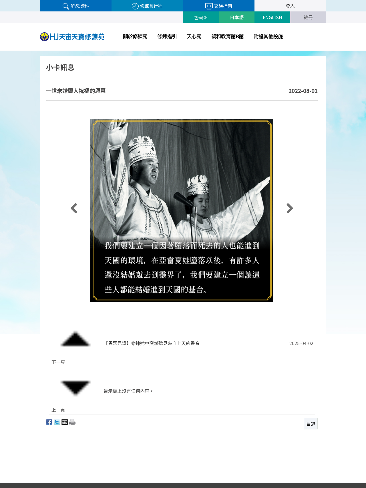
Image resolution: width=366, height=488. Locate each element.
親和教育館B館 (227, 36)
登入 (290, 5)
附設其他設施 (268, 36)
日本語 (237, 17)
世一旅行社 (295, 469)
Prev (266, 469)
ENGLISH (272, 17)
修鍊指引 (167, 36)
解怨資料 (76, 6)
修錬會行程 (147, 6)
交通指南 (218, 6)
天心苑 (194, 36)
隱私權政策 (237, 468)
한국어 (201, 17)
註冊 (308, 17)
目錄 (310, 390)
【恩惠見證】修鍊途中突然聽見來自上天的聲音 (152, 366)
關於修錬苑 (135, 36)
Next (324, 469)
